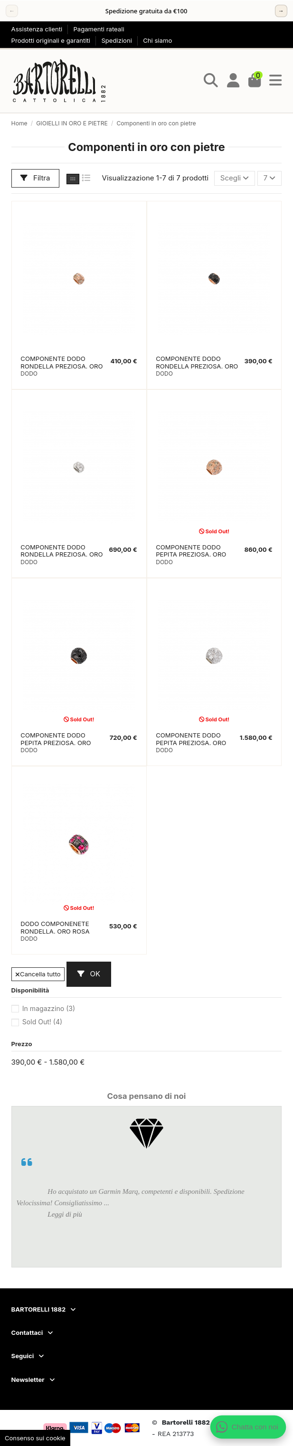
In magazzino (48, 1008)
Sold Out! (42, 1022)
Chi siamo (157, 40)
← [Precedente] (12, 11)
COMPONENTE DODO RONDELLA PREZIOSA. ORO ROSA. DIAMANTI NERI (197, 366)
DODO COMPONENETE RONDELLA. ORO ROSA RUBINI (54, 931)
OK (88, 973)
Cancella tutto (38, 974)
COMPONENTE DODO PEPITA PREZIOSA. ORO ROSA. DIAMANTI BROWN (194, 554)
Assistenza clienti (37, 29)
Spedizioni (117, 40)
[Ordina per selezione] (234, 178)
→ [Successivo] (281, 11)
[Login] (233, 80)
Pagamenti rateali (98, 29)
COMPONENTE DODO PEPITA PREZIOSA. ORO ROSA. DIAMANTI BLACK (57, 742)
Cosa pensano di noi (146, 1096)
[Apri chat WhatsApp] (248, 1427)
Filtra (35, 177)
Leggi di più (64, 1214)
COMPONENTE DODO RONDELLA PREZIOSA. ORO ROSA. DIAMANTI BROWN (61, 366)
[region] (146, 10)
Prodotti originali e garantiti (51, 40)
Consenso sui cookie (35, 1438)
